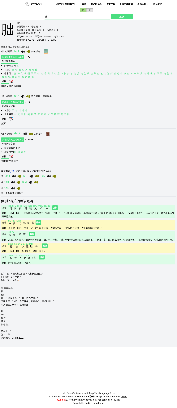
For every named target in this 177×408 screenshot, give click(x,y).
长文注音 (110, 4)
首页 (84, 4)
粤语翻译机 (96, 4)
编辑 (55, 207)
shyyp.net (60, 399)
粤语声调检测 (126, 4)
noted (124, 396)
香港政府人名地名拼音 (13, 57)
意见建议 (157, 4)
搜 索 (121, 16)
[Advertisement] (83, 367)
